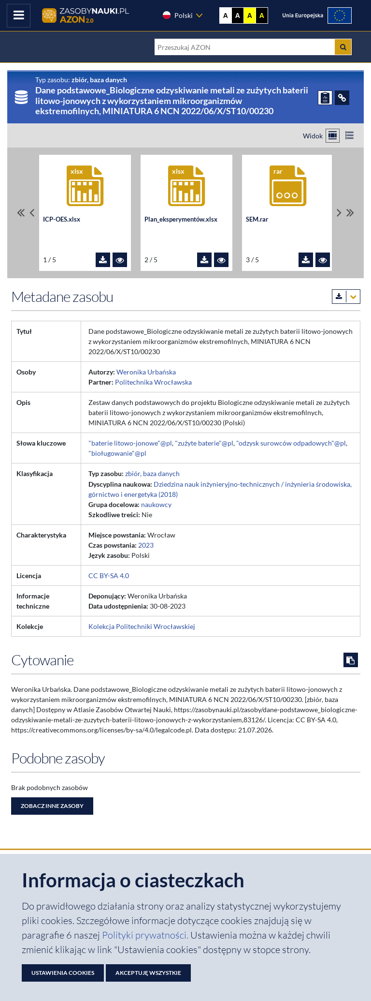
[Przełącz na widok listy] (349, 136)
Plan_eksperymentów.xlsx (180, 219)
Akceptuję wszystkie (148, 972)
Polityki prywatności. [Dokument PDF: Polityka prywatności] (146, 935)
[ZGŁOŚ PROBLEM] (325, 97)
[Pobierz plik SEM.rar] (306, 260)
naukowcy (156, 504)
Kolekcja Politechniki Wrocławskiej (141, 626)
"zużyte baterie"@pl (204, 443)
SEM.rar (257, 219)
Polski (177, 15)
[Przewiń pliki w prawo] (339, 213)
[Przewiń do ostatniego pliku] (350, 213)
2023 (146, 545)
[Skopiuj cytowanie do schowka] (350, 660)
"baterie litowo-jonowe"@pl (130, 443)
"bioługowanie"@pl (117, 453)
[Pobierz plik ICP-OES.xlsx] (103, 260)
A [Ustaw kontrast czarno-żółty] (261, 15)
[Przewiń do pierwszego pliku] (21, 213)
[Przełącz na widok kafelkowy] (333, 136)
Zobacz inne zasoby (52, 805)
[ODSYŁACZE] (342, 97)
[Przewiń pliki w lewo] (31, 213)
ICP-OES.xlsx (61, 219)
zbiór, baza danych (152, 473)
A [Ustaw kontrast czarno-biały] (237, 15)
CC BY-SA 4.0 (108, 575)
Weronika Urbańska (146, 372)
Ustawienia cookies (62, 972)
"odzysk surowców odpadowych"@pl (291, 443)
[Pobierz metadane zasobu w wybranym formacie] (346, 296)
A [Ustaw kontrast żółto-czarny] (249, 15)
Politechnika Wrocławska (153, 382)
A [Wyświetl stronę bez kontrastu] (225, 15)
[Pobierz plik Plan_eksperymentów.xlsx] (204, 260)
